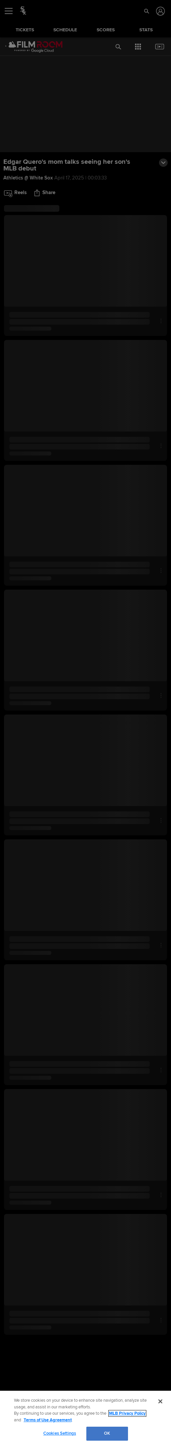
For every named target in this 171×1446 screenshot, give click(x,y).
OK (107, 1433)
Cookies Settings (59, 1433)
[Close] (160, 1401)
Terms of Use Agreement (48, 1420)
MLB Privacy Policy (127, 1413)
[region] (85, 1418)
